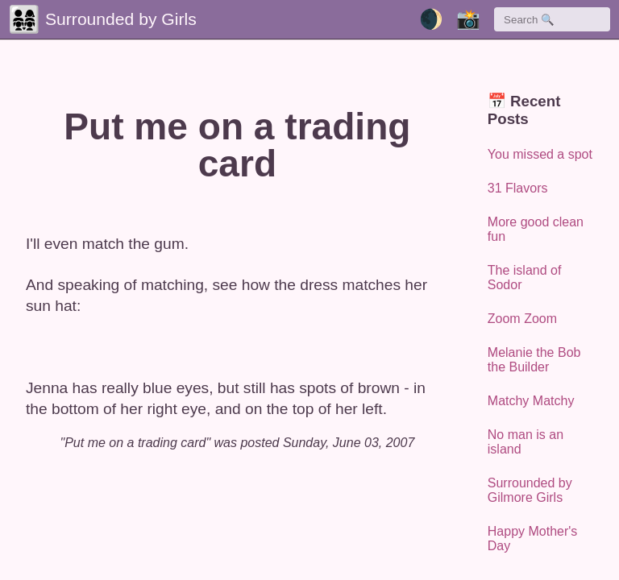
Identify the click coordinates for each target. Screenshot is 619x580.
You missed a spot (540, 154)
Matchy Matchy (531, 401)
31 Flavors (518, 188)
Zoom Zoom (522, 318)
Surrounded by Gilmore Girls (530, 490)
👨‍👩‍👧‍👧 (24, 19)
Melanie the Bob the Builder (534, 360)
